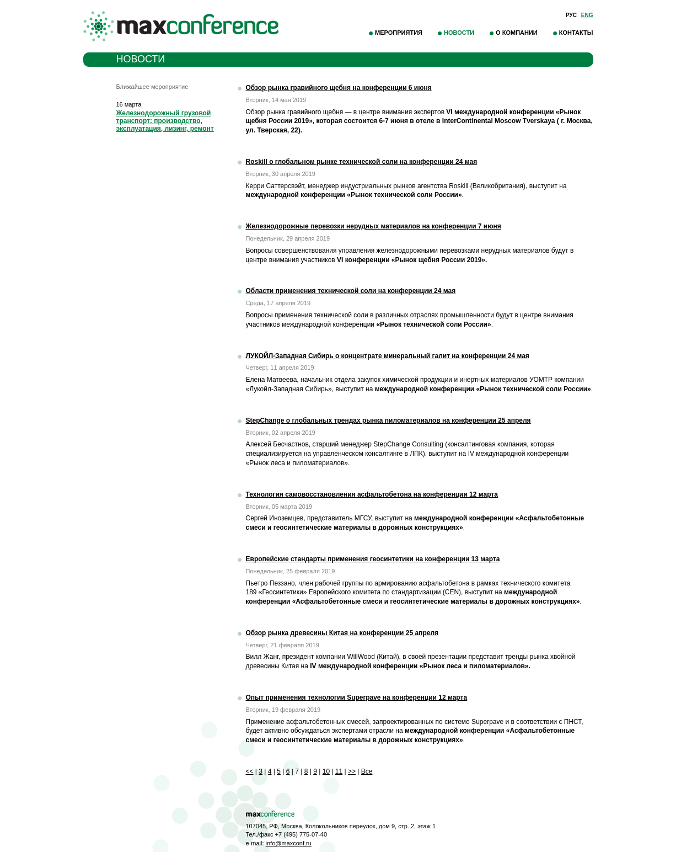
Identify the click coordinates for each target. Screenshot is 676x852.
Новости (459, 32)
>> (352, 771)
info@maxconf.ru (289, 843)
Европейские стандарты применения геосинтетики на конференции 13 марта (373, 559)
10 (326, 771)
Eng (587, 15)
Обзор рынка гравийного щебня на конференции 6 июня (339, 88)
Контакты (576, 32)
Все (367, 771)
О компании (517, 32)
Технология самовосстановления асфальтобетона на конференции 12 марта (372, 494)
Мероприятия (398, 32)
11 (338, 771)
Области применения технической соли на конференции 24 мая (351, 291)
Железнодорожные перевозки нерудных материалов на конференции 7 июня (373, 226)
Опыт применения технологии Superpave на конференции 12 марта (357, 697)
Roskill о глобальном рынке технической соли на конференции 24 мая (362, 162)
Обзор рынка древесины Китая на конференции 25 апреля (342, 633)
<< (250, 771)
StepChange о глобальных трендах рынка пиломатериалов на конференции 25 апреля (388, 420)
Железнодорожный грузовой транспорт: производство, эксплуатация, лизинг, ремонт (165, 120)
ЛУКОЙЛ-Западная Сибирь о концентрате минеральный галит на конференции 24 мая (387, 356)
